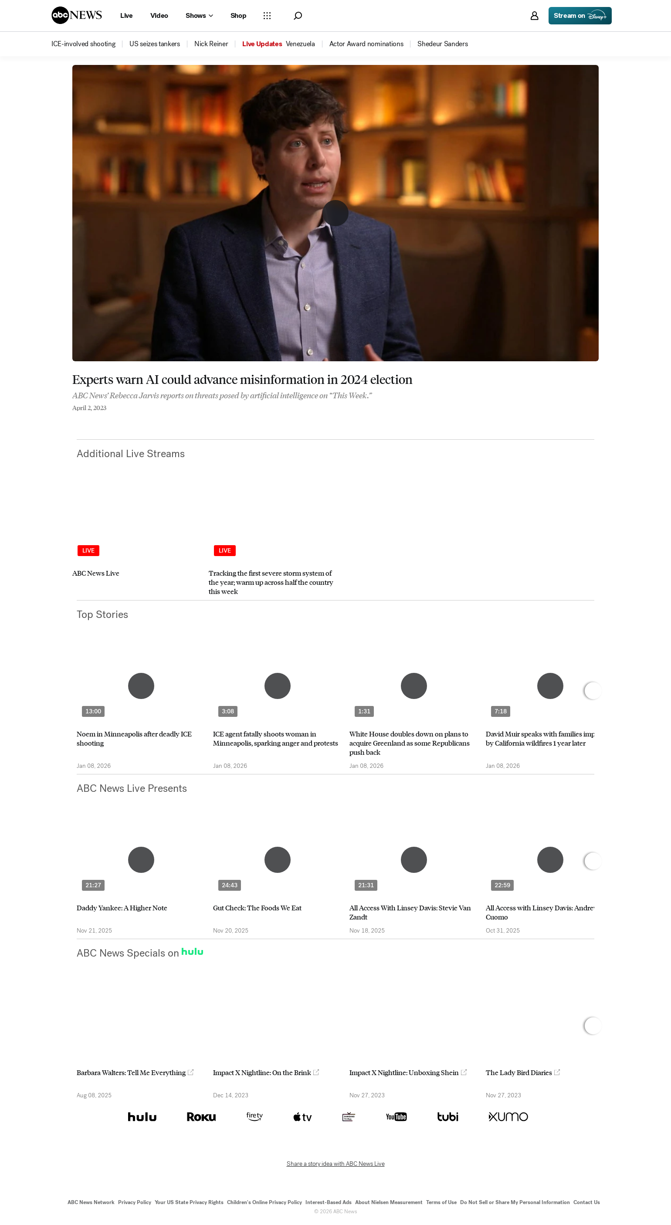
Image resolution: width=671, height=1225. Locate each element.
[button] (298, 16)
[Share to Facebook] (74, 419)
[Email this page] (109, 419)
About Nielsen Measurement (389, 1202)
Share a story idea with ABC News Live (336, 1164)
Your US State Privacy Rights (189, 1202)
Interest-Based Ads (328, 1202)
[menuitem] (83, 44)
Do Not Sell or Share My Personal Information (515, 1202)
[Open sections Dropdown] (267, 15)
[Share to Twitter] (92, 419)
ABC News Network (91, 1202)
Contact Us (586, 1202)
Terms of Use (441, 1202)
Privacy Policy (134, 1202)
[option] (136, 542)
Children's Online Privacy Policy (264, 1202)
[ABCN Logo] (76, 15)
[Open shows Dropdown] (199, 16)
